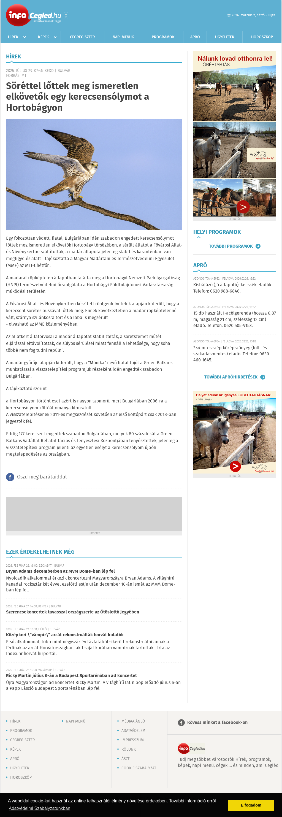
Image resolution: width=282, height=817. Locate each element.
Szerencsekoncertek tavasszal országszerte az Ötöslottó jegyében (72, 612)
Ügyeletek (224, 37)
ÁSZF (125, 759)
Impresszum (132, 740)
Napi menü (75, 721)
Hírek (13, 37)
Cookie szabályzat (138, 768)
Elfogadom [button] (251, 805)
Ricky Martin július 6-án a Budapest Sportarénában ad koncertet (71, 675)
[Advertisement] (94, 513)
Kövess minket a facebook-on (217, 722)
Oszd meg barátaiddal (42, 477)
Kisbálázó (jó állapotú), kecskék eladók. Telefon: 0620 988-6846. (232, 288)
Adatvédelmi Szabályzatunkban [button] (39, 808)
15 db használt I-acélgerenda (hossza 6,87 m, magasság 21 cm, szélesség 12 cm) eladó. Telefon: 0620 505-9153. (234, 319)
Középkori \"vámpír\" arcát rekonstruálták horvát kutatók (65, 635)
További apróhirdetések (230, 377)
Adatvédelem (133, 731)
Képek (43, 37)
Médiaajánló (133, 721)
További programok (231, 246)
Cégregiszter (82, 37)
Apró (195, 37)
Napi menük (123, 37)
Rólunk (128, 749)
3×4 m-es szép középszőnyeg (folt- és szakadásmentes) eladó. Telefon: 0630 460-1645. (231, 354)
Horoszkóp (262, 37)
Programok (163, 37)
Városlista (66, 15)
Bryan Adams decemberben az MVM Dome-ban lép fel (60, 571)
